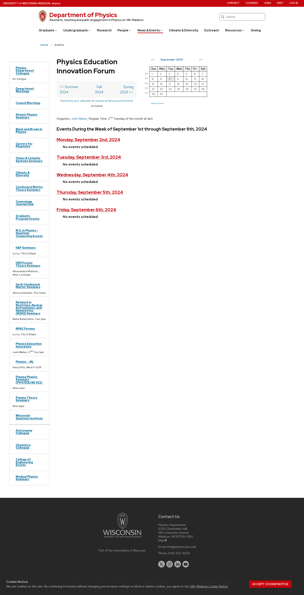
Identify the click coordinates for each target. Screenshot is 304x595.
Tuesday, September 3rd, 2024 (89, 143)
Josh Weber (79, 99)
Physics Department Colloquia (25, 70)
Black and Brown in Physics (29, 130)
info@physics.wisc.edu (181, 547)
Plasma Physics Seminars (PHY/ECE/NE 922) (29, 379)
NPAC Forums (25, 328)
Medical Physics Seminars (27, 478)
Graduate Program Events (27, 217)
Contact (233, 3)
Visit (280, 3)
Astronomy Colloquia (24, 432)
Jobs (267, 3)
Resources (235, 30)
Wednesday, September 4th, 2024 (92, 160)
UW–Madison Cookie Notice (209, 586)
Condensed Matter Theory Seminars (29, 188)
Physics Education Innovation (29, 345)
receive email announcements (128, 86)
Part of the (122, 551)
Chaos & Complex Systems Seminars (29, 159)
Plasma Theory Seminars (26, 399)
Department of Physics (83, 15)
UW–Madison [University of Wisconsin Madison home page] (26, 3)
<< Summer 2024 (74, 77)
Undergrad (77, 30)
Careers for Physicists (24, 145)
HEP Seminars (26, 247)
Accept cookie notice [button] (270, 584)
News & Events (150, 30)
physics (56, 3)
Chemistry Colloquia (23, 446)
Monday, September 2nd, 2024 (88, 125)
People (124, 30)
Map (162, 540)
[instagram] (169, 564)
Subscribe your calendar (89, 86)
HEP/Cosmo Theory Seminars (28, 264)
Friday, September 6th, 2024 (86, 195)
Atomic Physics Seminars (26, 116)
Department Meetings (25, 90)
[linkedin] (177, 564)
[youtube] (185, 564)
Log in (293, 3)
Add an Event (198, 103)
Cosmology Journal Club (25, 203)
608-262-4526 (179, 553)
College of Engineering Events (24, 462)
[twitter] (161, 564)
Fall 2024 (119, 77)
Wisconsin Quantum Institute (29, 417)
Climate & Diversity (183, 30)
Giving (256, 30)
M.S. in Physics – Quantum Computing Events (29, 233)
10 (210, 79)
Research (104, 30)
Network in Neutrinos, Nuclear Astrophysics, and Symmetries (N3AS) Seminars (29, 307)
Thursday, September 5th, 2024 (90, 178)
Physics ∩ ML (25, 362)
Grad (48, 30)
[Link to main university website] (122, 538)
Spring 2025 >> (162, 77)
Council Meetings (28, 103)
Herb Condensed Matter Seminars (28, 285)
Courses (252, 3)
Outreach (211, 30)
